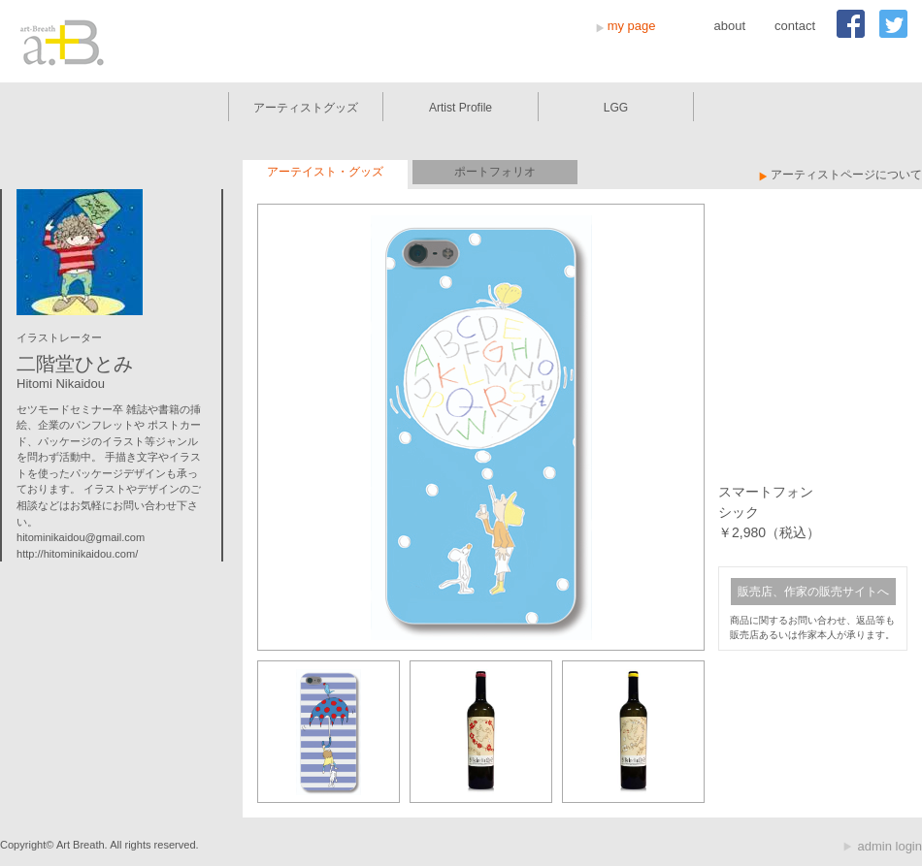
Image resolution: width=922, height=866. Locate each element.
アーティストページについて (846, 174)
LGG (616, 107)
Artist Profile (460, 107)
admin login (890, 846)
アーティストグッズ (305, 107)
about (730, 25)
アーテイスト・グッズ (325, 171)
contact (794, 25)
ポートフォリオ (495, 171)
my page (632, 25)
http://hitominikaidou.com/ (77, 554)
